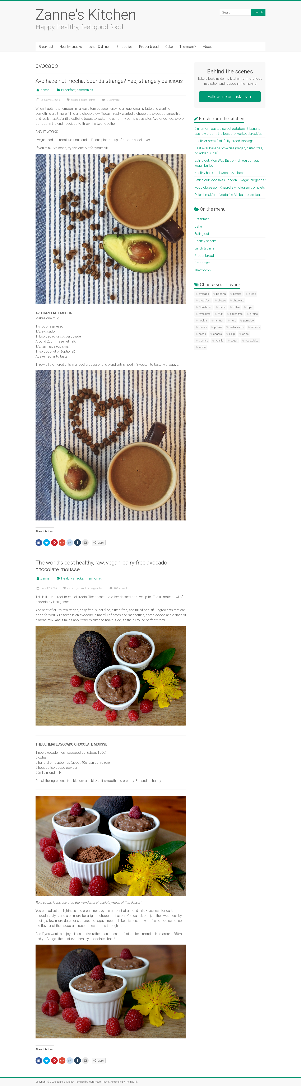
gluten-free (236, 313)
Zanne (45, 90)
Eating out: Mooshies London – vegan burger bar (229, 180)
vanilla (219, 340)
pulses (218, 327)
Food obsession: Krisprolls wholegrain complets (229, 187)
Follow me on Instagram (230, 96)
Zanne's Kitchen (86, 14)
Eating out (201, 234)
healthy (203, 320)
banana (221, 293)
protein (203, 327)
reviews (255, 327)
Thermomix (188, 47)
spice (245, 333)
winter (202, 347)
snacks (217, 333)
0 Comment (110, 99)
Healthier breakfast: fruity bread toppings (224, 141)
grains (254, 313)
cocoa (84, 99)
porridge (248, 320)
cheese (222, 300)
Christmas (205, 307)
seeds (202, 333)
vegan (234, 340)
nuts (233, 320)
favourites (204, 313)
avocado (75, 99)
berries (237, 293)
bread (252, 293)
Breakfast (46, 47)
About (207, 47)
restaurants (237, 327)
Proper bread (149, 47)
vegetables (96, 588)
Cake (169, 47)
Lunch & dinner (99, 47)
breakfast (204, 300)
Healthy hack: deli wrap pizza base (219, 173)
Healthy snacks (71, 47)
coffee (92, 99)
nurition (219, 320)
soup (232, 333)
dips (249, 307)
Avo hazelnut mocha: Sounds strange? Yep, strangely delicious (109, 81)
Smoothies (124, 47)
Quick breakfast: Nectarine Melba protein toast (228, 195)
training (203, 340)
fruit (87, 588)
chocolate (238, 300)
